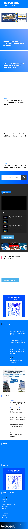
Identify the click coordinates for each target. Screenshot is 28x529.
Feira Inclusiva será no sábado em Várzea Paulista (16, 434)
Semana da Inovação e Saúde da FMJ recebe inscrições (17, 360)
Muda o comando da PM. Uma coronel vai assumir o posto (14, 103)
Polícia (4, 59)
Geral (4, 37)
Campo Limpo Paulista (15, 407)
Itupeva (12, 415)
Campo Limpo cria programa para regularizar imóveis (16, 411)
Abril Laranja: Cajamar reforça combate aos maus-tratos (16, 426)
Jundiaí (5, 163)
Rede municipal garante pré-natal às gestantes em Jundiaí (17, 351)
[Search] (24, 177)
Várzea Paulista (13, 431)
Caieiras (12, 400)
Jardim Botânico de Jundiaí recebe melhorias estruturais (17, 342)
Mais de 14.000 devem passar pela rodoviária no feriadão (18, 333)
